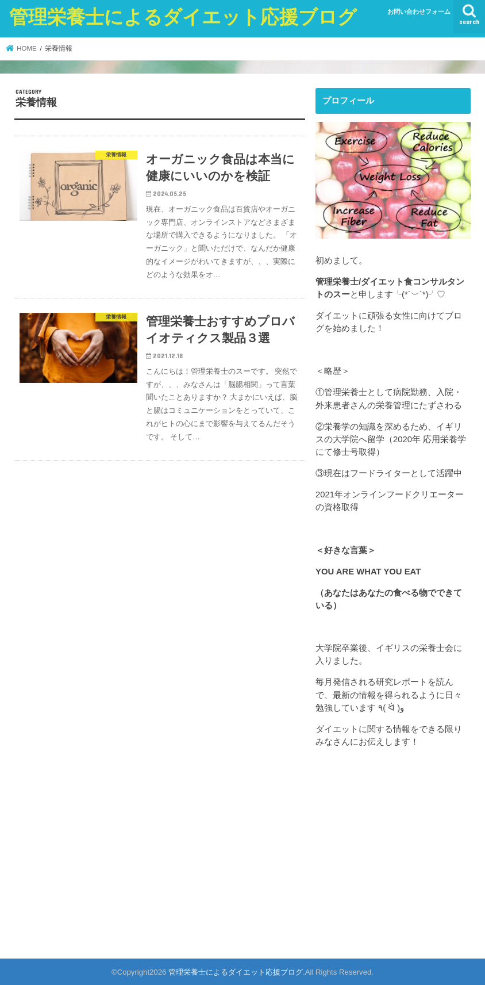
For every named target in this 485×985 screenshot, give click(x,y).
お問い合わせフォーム (419, 11)
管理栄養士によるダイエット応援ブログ (183, 16)
